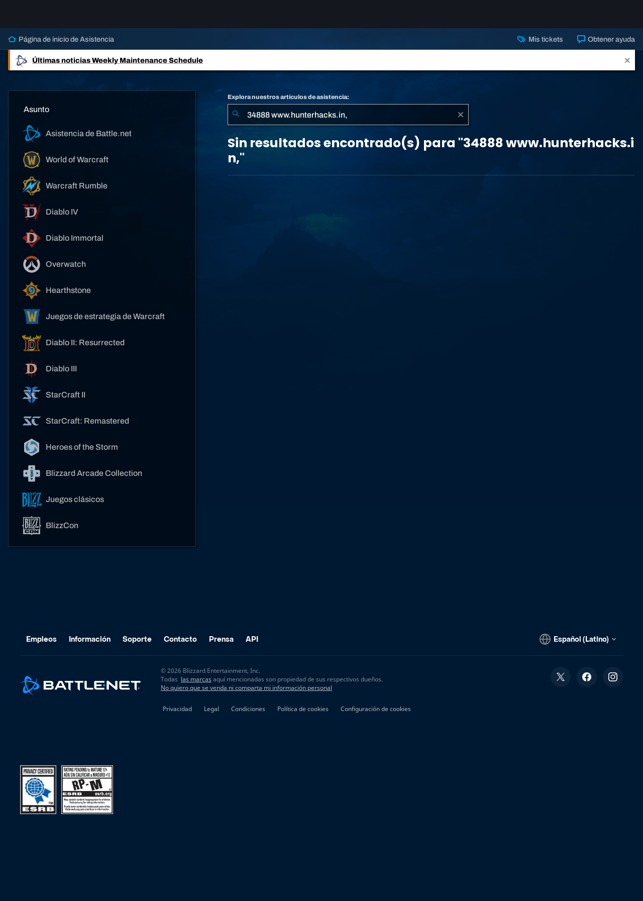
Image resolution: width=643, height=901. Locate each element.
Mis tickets (540, 47)
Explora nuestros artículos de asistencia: (288, 105)
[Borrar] (461, 122)
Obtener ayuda (606, 47)
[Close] (627, 68)
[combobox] (348, 122)
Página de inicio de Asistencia (61, 47)
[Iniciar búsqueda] (236, 122)
